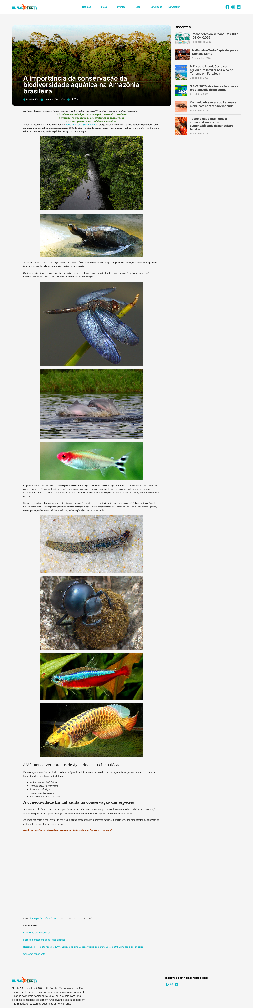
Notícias (88, 7)
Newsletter (174, 7)
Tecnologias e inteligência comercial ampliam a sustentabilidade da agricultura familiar (211, 124)
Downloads (156, 7)
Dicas (106, 7)
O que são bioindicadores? (37, 932)
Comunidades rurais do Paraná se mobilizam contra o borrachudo (213, 104)
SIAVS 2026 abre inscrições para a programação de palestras (214, 88)
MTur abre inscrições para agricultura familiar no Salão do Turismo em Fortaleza (211, 70)
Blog (140, 7)
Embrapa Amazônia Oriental (44, 918)
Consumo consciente (34, 953)
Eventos (123, 7)
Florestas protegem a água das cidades (44, 939)
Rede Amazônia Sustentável (80, 124)
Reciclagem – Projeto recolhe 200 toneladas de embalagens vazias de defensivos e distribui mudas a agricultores (83, 946)
